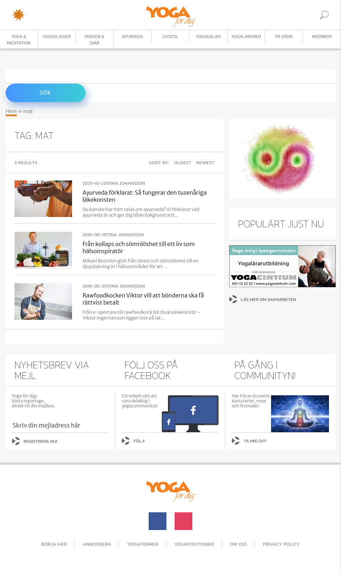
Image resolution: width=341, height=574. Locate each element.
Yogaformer (143, 544)
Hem (11, 111)
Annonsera (97, 544)
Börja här (54, 544)
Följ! (138, 441)
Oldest (183, 162)
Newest (205, 162)
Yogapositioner (194, 544)
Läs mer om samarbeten (268, 299)
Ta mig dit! (254, 441)
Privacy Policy (281, 544)
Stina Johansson (125, 183)
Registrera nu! (40, 441)
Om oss (238, 544)
